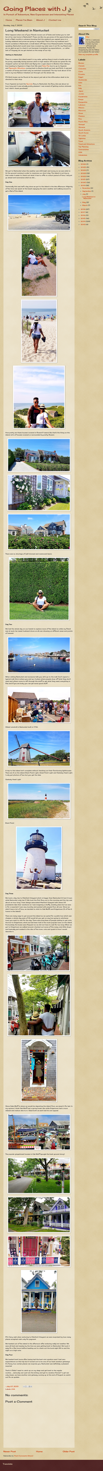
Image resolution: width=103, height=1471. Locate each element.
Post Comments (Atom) (23, 1456)
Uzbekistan (82, 155)
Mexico (81, 108)
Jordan (81, 94)
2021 (83, 179)
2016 (83, 215)
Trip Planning (83, 147)
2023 (83, 173)
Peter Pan (45, 66)
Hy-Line (29, 84)
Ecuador (81, 74)
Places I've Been (24, 20)
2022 (83, 176)
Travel (80, 141)
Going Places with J (34, 8)
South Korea (83, 133)
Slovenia (81, 127)
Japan (80, 91)
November (86, 188)
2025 (84, 167)
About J (40, 20)
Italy (80, 88)
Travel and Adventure (86, 144)
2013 (83, 224)
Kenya (80, 99)
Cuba (80, 71)
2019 (83, 185)
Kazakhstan (82, 97)
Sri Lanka (82, 136)
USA (13, 1389)
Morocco (82, 110)
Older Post (69, 1451)
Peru (80, 119)
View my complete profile (88, 54)
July (84, 194)
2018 (83, 209)
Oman (80, 113)
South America (84, 130)
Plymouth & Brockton (17, 68)
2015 (83, 218)
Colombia (82, 69)
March (85, 205)
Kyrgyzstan (82, 102)
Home (9, 20)
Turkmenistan (83, 149)
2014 (83, 221)
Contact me (55, 20)
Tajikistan (82, 138)
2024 (83, 170)
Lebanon (81, 105)
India (80, 83)
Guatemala (82, 80)
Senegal (81, 124)
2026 (83, 164)
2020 (84, 182)
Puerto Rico (83, 122)
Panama (81, 116)
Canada (81, 66)
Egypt (80, 77)
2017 (83, 212)
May (84, 202)
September (86, 191)
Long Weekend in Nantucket (88, 197)
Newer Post (9, 1451)
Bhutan (81, 63)
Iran (79, 85)
